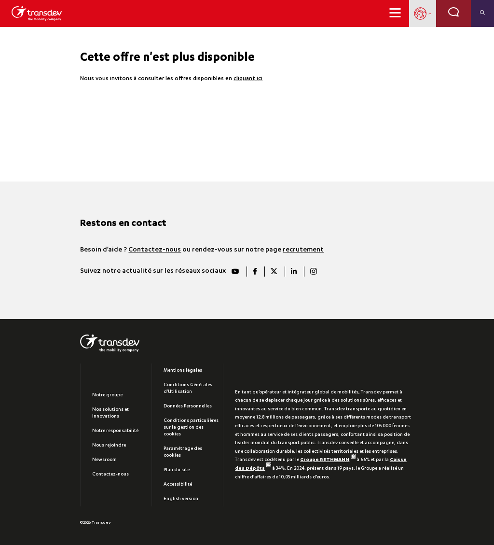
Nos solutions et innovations (110, 413)
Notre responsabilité (115, 431)
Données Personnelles (188, 406)
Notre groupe (107, 395)
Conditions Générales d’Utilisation (188, 388)
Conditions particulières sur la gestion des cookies (191, 427)
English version (181, 499)
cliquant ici (247, 79)
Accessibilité (178, 485)
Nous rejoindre (109, 445)
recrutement (303, 250)
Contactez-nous (154, 250)
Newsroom (104, 460)
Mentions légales (183, 371)
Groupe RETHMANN (327, 460)
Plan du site (177, 470)
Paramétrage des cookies (183, 452)
